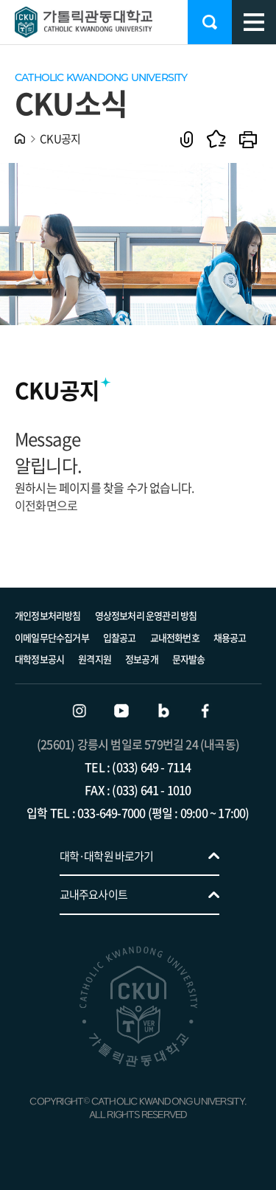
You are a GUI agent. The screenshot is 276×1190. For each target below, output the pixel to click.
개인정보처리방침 (48, 615)
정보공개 (141, 659)
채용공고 (230, 637)
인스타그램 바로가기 (79, 710)
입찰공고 (119, 637)
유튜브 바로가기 (121, 710)
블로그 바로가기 (163, 710)
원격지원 (94, 659)
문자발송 (188, 659)
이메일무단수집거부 (52, 637)
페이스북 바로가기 (205, 710)
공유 (186, 139)
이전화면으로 (46, 505)
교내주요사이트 (93, 894)
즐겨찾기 (216, 139)
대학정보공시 (39, 659)
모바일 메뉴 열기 (254, 22)
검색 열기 (210, 22)
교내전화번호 (174, 637)
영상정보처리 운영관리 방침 (146, 615)
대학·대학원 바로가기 (107, 856)
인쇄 (248, 139)
